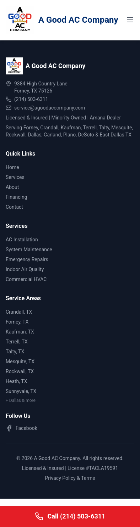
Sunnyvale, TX (21, 391)
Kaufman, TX (20, 332)
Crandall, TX (19, 312)
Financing (16, 197)
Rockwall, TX (20, 371)
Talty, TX (15, 351)
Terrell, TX (17, 341)
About (12, 187)
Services (15, 177)
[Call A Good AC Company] (70, 516)
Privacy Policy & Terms (70, 478)
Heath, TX (16, 381)
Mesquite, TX (20, 361)
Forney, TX (17, 322)
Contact (14, 207)
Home (12, 167)
